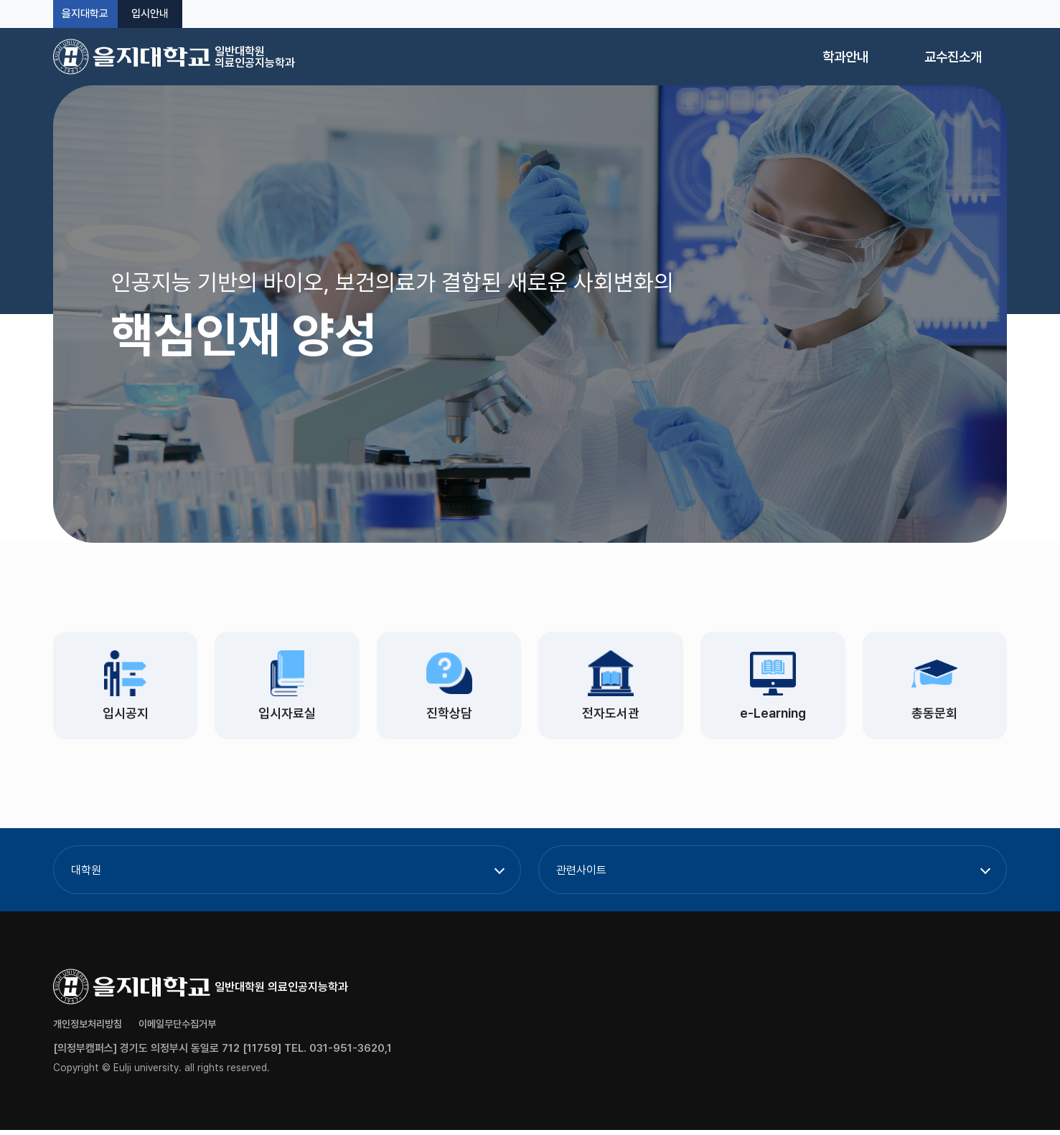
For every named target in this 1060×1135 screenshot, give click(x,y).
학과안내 (845, 57)
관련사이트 (581, 875)
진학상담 (449, 715)
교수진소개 (953, 57)
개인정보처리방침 (87, 1029)
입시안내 (150, 14)
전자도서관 (610, 715)
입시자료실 (287, 715)
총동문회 (934, 715)
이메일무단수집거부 (177, 1029)
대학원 (86, 875)
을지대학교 (85, 14)
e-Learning (773, 715)
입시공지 (126, 715)
